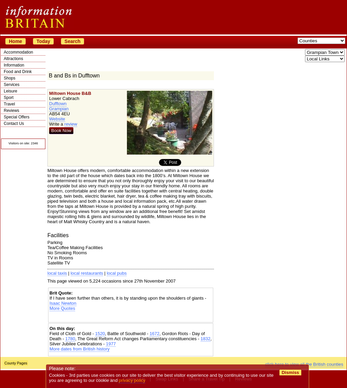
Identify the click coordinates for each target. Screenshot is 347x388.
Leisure (10, 91)
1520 (100, 333)
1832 (206, 338)
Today (43, 41)
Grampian (59, 108)
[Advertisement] (131, 316)
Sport (9, 97)
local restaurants (87, 273)
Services (11, 84)
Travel (9, 104)
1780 (70, 338)
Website (57, 118)
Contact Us (14, 123)
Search (72, 41)
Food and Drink (18, 71)
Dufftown (58, 103)
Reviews (11, 110)
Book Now (61, 130)
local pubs (117, 273)
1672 (154, 333)
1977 (111, 343)
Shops (9, 78)
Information (14, 65)
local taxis (57, 273)
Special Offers (16, 117)
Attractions (13, 58)
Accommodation (18, 52)
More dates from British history (79, 348)
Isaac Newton (62, 303)
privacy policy (132, 380)
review (70, 124)
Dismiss (290, 372)
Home (15, 41)
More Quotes (62, 308)
